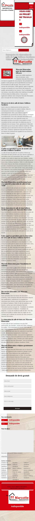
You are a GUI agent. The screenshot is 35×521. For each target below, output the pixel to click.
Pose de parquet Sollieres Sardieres (6, 470)
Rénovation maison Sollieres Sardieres (28, 475)
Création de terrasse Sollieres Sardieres (6, 464)
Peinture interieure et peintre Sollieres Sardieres (28, 469)
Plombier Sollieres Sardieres (15, 464)
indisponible (14, 420)
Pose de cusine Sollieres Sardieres (17, 474)
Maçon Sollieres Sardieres (17, 469)
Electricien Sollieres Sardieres (4, 475)
